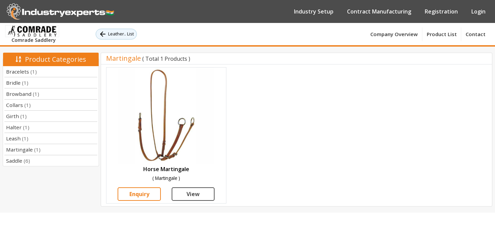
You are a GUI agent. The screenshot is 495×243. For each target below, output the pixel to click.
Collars (18, 105)
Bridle (17, 82)
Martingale (23, 149)
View (193, 194)
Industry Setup (313, 11)
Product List (442, 34)
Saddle (18, 160)
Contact (476, 34)
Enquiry (139, 194)
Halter (17, 127)
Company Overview (394, 34)
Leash (17, 138)
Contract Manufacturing (379, 11)
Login (478, 11)
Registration (441, 11)
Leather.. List (116, 34)
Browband (22, 93)
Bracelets (21, 71)
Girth (16, 116)
